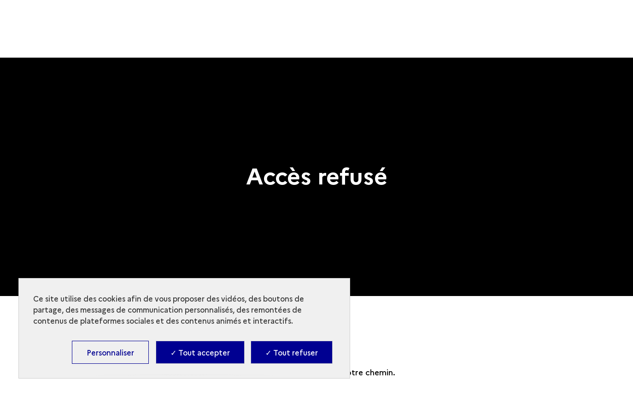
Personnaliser (110, 352)
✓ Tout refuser (291, 352)
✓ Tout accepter (200, 352)
